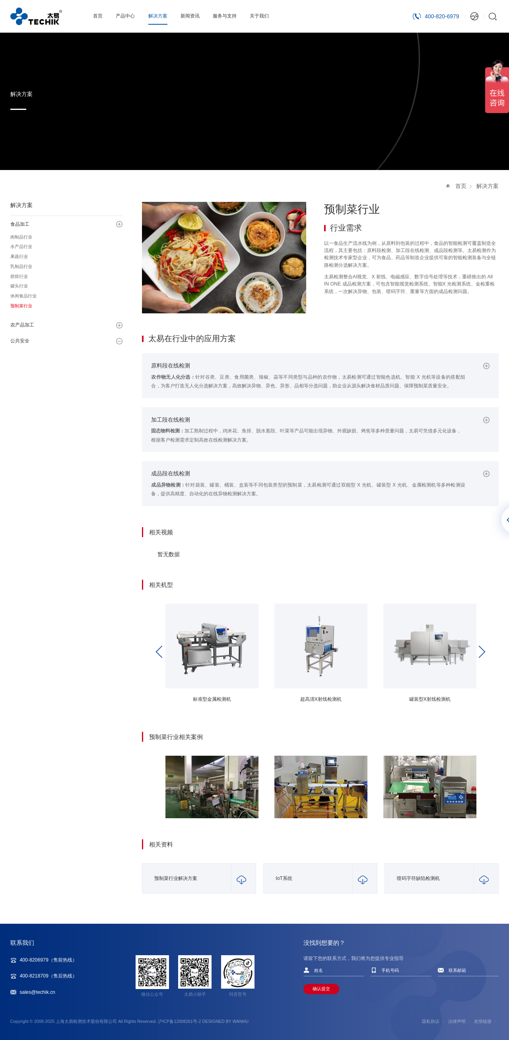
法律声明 (457, 1021)
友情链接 (483, 1021)
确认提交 (321, 988)
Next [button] (479, 651)
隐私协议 (430, 1021)
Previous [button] (161, 651)
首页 (460, 186)
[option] (211, 657)
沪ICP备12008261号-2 (179, 1021)
